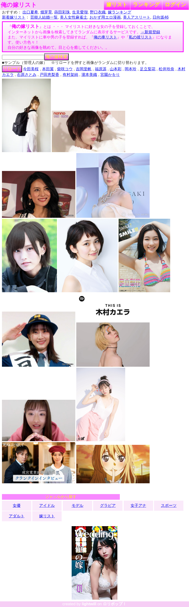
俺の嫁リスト (19, 5)
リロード (12, 68)
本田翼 (48, 69)
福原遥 (101, 69)
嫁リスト (117, 4)
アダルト (16, 516)
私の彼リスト (140, 37)
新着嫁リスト (13, 17)
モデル (77, 505)
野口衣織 (98, 12)
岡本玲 (130, 69)
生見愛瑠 (80, 12)
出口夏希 (30, 12)
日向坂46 (161, 17)
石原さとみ (26, 75)
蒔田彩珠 (62, 12)
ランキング (146, 4)
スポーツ (169, 505)
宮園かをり (110, 75)
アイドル (47, 505)
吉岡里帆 (83, 69)
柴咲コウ (65, 69)
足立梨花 (148, 69)
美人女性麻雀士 (73, 17)
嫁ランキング (119, 12)
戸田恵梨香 (49, 75)
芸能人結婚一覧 (44, 17)
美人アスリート (136, 17)
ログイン (175, 4)
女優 (17, 505)
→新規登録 (150, 32)
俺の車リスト (105, 37)
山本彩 (116, 69)
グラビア (108, 505)
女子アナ (138, 505)
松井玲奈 (166, 69)
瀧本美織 (89, 75)
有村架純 (70, 75)
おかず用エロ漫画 (105, 17)
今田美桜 (31, 69)
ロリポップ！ (114, 604)
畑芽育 (46, 12)
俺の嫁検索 (56, 56)
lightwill (89, 604)
